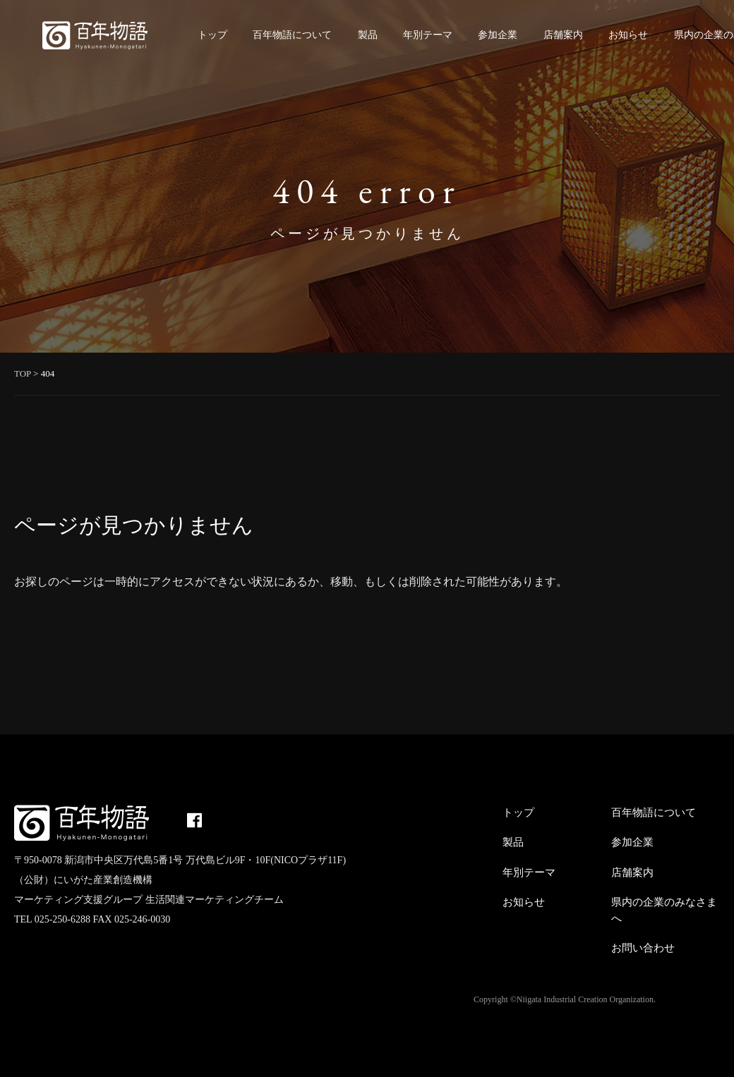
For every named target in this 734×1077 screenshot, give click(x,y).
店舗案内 (563, 35)
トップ (212, 35)
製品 (368, 35)
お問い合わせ (643, 948)
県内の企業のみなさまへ (664, 910)
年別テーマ (427, 35)
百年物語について (292, 35)
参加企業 (497, 35)
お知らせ (628, 35)
